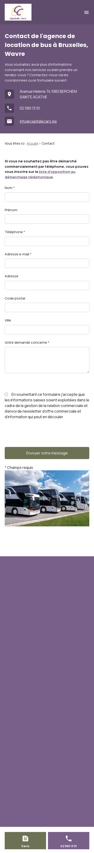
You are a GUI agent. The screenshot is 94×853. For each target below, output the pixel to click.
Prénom (11, 209)
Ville (8, 320)
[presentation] (40, 442)
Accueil (32, 143)
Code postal (15, 298)
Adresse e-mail (18, 254)
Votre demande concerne (27, 342)
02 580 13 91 (30, 108)
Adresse (11, 276)
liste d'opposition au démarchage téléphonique (40, 174)
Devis (25, 846)
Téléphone (15, 231)
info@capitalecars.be (38, 121)
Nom (10, 187)
